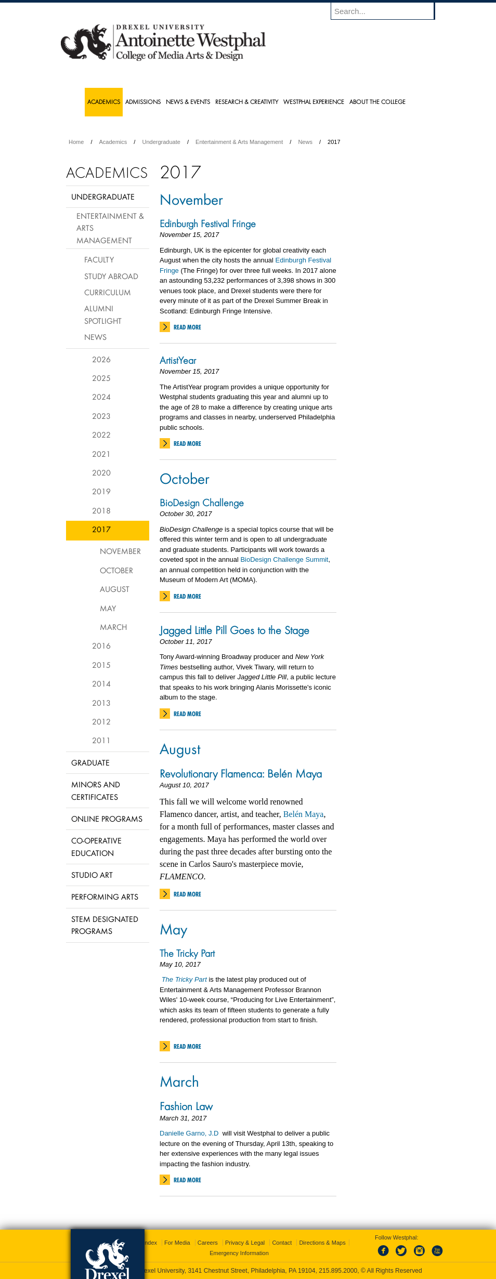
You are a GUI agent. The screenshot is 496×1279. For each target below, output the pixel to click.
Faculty (99, 259)
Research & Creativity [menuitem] (246, 102)
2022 (101, 434)
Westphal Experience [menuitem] (313, 102)
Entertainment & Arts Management (239, 142)
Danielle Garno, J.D (190, 1133)
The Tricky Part (187, 953)
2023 (101, 416)
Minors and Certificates (95, 790)
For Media (177, 1243)
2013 (101, 702)
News (305, 142)
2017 (101, 529)
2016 (101, 645)
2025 (101, 378)
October (185, 478)
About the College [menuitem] (377, 102)
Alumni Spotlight (103, 314)
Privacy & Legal (245, 1243)
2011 (101, 740)
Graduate (90, 762)
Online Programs (106, 818)
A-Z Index (144, 1243)
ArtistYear (178, 360)
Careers (208, 1243)
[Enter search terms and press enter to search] (388, 11)
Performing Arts (104, 896)
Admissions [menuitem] (143, 102)
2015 (101, 665)
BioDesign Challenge (202, 502)
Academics (113, 142)
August (180, 748)
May (173, 929)
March (179, 1081)
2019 (101, 491)
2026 (101, 359)
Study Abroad (111, 276)
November (191, 199)
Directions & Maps (322, 1243)
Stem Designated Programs (104, 925)
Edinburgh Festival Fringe (208, 223)
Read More (187, 327)
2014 (101, 683)
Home (76, 142)
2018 (101, 510)
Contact (282, 1243)
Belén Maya (303, 814)
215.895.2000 (338, 1270)
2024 (101, 396)
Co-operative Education (96, 846)
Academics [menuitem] (103, 102)
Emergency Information (239, 1253)
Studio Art (92, 874)
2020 (101, 472)
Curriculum (107, 292)
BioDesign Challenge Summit (284, 559)
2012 (101, 721)
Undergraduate (161, 142)
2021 (101, 454)
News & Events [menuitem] (188, 102)
